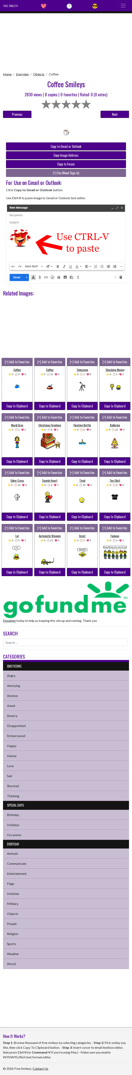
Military (12, 903)
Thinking (13, 796)
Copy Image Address (66, 155)
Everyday (22, 74)
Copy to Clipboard (17, 406)
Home (7, 74)
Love (10, 766)
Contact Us (40, 1068)
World (11, 964)
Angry (11, 675)
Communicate (16, 863)
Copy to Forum (66, 164)
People (12, 924)
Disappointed (16, 726)
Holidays (13, 825)
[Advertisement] (66, 41)
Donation (9, 620)
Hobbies (13, 893)
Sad (9, 776)
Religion (12, 934)
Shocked (13, 786)
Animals (12, 853)
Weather (13, 954)
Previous (17, 114)
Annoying (13, 685)
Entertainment (17, 873)
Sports (11, 944)
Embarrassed (16, 736)
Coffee (53, 74)
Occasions (14, 835)
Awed (11, 706)
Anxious (12, 695)
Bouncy (12, 716)
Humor (12, 756)
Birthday (13, 815)
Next (115, 114)
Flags (10, 883)
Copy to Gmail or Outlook (66, 146)
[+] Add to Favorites (17, 361)
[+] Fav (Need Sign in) (66, 173)
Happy (11, 746)
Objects (38, 74)
